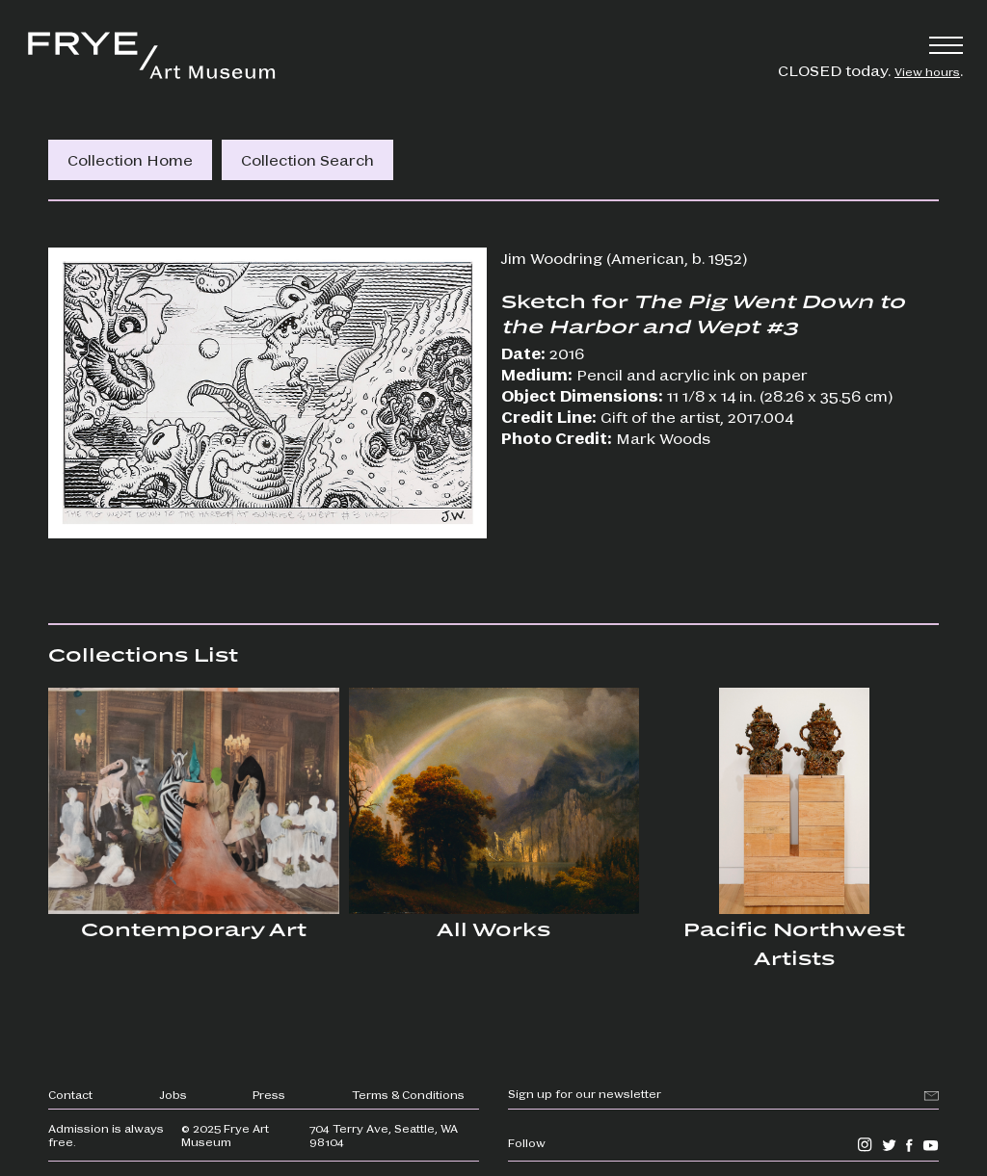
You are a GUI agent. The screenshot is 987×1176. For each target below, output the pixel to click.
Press (269, 1094)
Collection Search (307, 159)
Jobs (173, 1094)
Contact (70, 1094)
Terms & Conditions (408, 1094)
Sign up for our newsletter (584, 1093)
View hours (927, 71)
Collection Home (130, 159)
